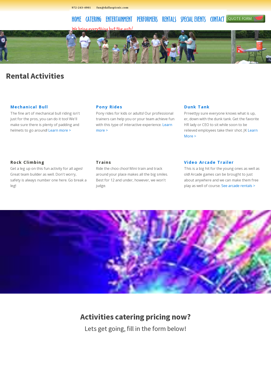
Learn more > (59, 130)
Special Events (193, 19)
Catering (93, 19)
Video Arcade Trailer (209, 162)
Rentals (169, 19)
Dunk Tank (197, 106)
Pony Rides (109, 106)
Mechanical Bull (29, 106)
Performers (147, 19)
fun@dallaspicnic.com (113, 7)
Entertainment (119, 19)
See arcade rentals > (238, 185)
